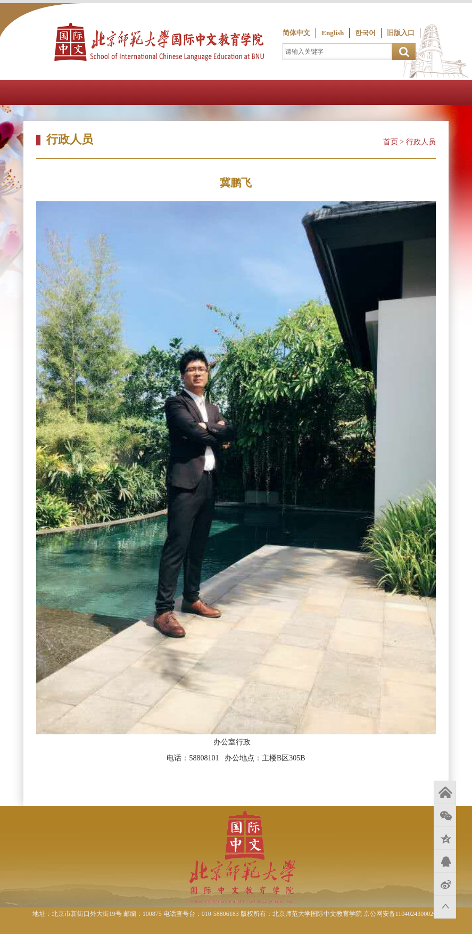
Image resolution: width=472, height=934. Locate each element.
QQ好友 (445, 861)
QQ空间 (445, 838)
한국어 (365, 33)
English (332, 33)
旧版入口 (401, 33)
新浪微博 (445, 884)
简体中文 (296, 33)
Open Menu (459, 92)
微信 (445, 815)
